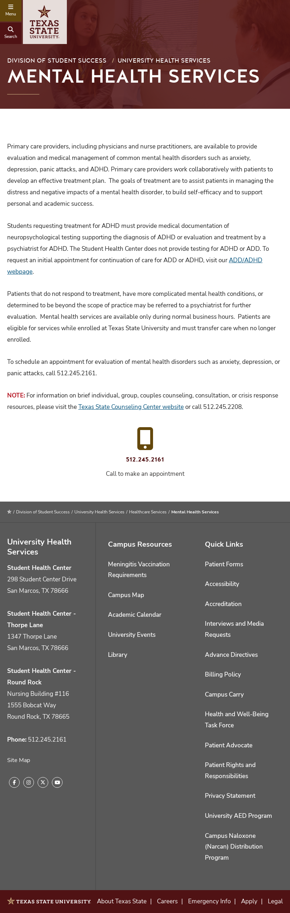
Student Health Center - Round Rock (41, 677)
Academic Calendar (134, 615)
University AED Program (238, 816)
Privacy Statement (230, 796)
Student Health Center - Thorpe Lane (41, 619)
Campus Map (126, 595)
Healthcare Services (148, 512)
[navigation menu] (10, 10)
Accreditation (223, 604)
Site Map (18, 760)
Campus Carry (224, 694)
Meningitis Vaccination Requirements (139, 570)
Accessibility (222, 584)
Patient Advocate (228, 745)
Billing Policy (223, 674)
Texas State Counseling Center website (131, 407)
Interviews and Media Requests (234, 629)
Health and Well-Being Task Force (237, 719)
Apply (249, 901)
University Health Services (164, 61)
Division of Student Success (57, 61)
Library (117, 655)
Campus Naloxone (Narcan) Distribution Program (234, 847)
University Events (132, 635)
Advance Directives (231, 655)
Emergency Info (209, 901)
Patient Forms (224, 564)
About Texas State (122, 901)
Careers (167, 901)
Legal (275, 901)
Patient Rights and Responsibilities (230, 770)
